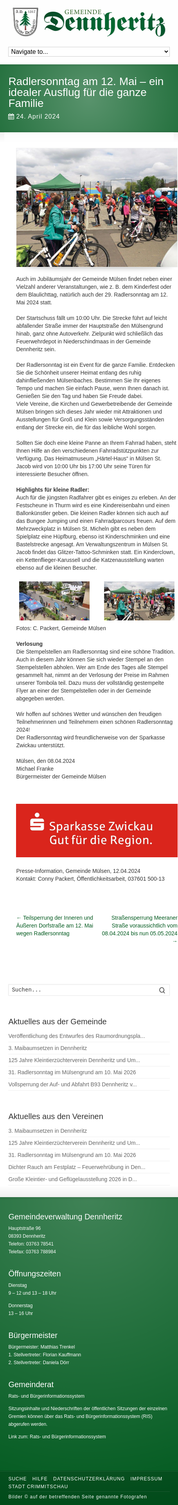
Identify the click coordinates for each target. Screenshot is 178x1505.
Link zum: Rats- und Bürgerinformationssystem (57, 1436)
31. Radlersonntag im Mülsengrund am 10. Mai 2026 (72, 1072)
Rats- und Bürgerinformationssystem (46, 1396)
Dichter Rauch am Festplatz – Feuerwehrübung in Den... (76, 1167)
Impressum (147, 1479)
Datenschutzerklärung (89, 1479)
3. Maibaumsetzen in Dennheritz (47, 1048)
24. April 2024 (34, 116)
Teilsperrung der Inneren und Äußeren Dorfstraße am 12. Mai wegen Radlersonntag (54, 925)
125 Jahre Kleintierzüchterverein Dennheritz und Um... (74, 1060)
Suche (17, 1479)
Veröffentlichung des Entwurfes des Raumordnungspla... (76, 1036)
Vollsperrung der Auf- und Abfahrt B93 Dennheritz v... (72, 1084)
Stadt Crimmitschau (38, 1486)
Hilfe (40, 1479)
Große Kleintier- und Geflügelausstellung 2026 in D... (72, 1179)
